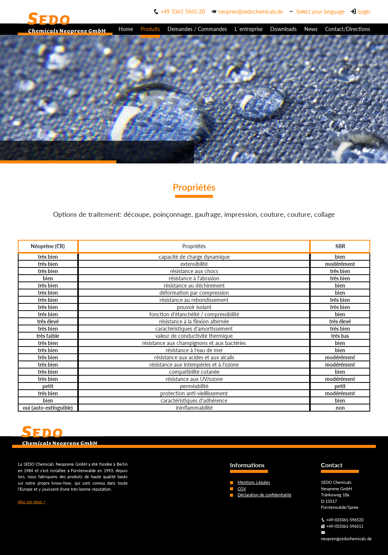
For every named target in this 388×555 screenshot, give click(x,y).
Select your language (320, 11)
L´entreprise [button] (249, 29)
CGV (242, 488)
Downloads (283, 29)
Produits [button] (150, 29)
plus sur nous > (31, 501)
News (311, 29)
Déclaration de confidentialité (264, 494)
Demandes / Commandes (197, 29)
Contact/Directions (347, 29)
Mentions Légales (254, 482)
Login (364, 11)
